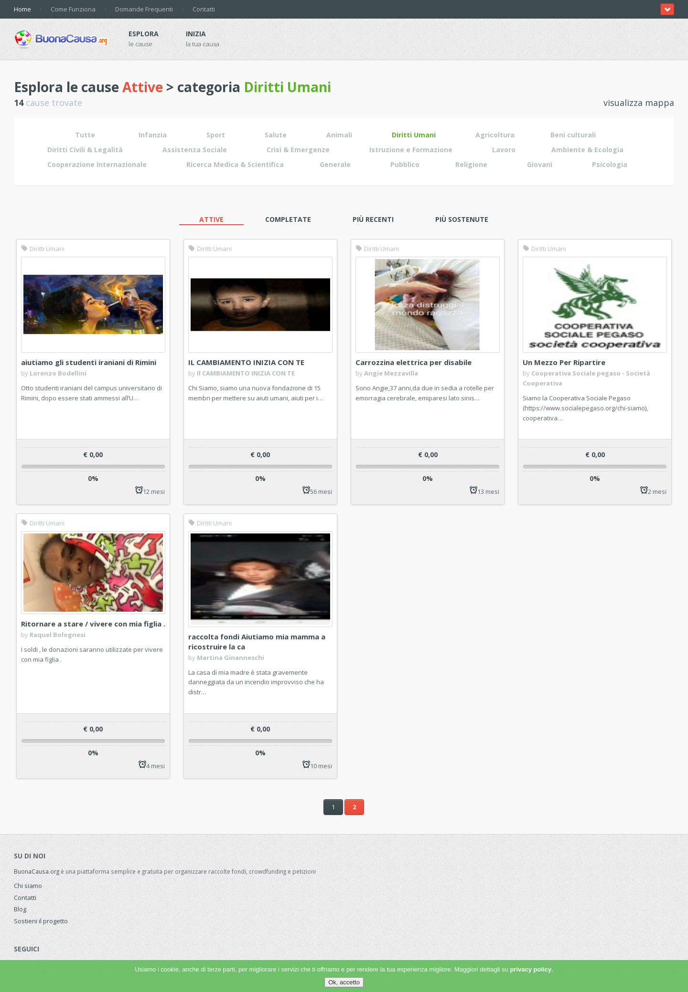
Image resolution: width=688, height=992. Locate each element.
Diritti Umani (42, 248)
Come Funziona (73, 9)
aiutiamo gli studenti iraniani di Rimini (88, 362)
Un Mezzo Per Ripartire (564, 362)
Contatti (204, 9)
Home (22, 9)
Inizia (196, 33)
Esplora (144, 33)
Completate (288, 219)
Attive (211, 219)
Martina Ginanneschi (230, 657)
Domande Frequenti (144, 9)
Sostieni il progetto (41, 921)
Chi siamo (28, 885)
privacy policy (530, 969)
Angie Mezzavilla (391, 373)
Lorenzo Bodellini (58, 373)
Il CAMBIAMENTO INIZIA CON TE (246, 373)
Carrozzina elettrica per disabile (413, 362)
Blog (20, 909)
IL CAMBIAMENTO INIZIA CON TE (246, 362)
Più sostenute (461, 219)
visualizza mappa (638, 102)
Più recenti (373, 219)
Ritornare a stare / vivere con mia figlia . (93, 623)
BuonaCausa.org (36, 871)
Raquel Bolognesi (58, 634)
